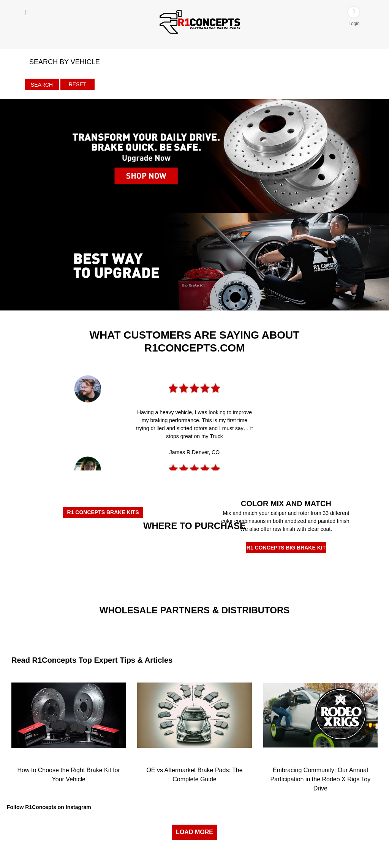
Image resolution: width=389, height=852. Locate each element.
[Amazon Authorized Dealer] (53, 548)
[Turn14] (147, 630)
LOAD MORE (194, 832)
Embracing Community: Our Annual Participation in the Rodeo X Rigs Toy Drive (320, 779)
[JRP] (242, 624)
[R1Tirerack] (242, 576)
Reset (78, 84)
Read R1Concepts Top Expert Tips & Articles (91, 660)
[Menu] (26, 12)
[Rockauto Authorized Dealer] (147, 547)
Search (42, 85)
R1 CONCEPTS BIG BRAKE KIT (286, 548)
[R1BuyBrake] (147, 573)
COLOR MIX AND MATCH (286, 503)
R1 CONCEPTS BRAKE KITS (103, 512)
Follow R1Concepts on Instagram (49, 807)
